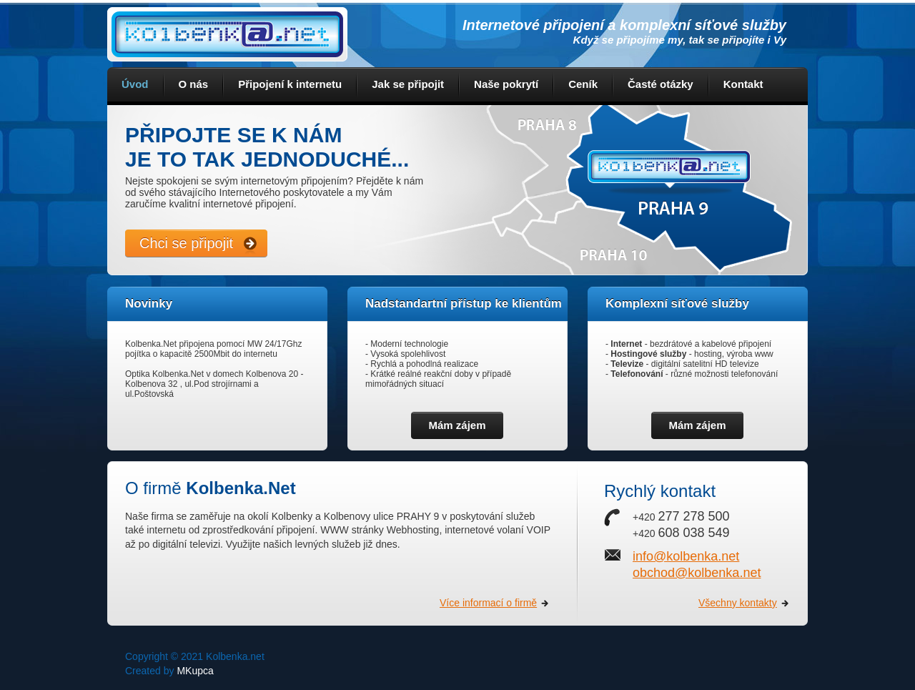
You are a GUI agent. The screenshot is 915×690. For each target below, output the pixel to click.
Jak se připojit (408, 84)
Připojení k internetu (290, 84)
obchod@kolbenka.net (697, 573)
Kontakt (743, 84)
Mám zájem (456, 425)
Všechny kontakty (737, 602)
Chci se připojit (186, 243)
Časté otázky (660, 84)
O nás (194, 84)
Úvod (135, 84)
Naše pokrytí (506, 84)
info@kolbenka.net (686, 556)
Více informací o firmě (488, 602)
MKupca (195, 670)
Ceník (583, 84)
